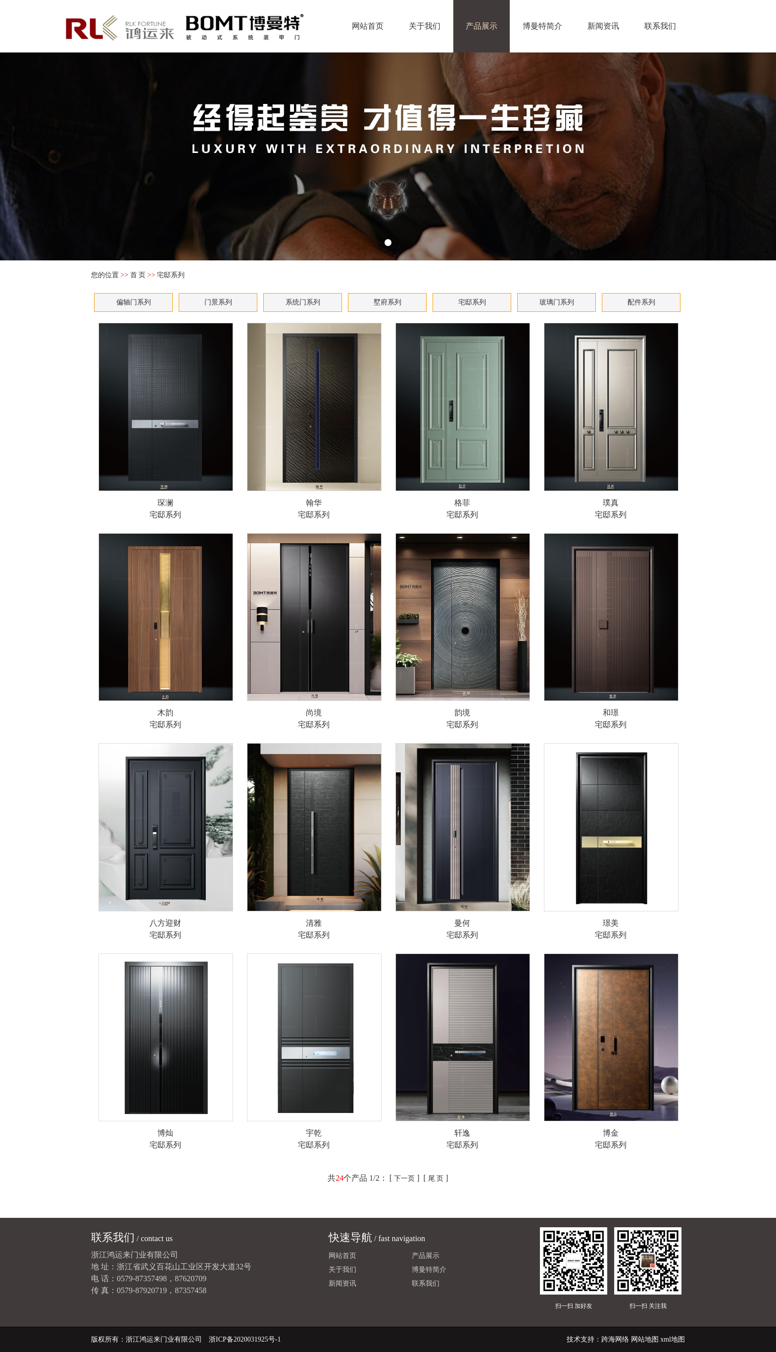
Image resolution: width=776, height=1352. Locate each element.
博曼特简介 (542, 26)
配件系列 (641, 302)
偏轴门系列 (133, 302)
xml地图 (672, 1339)
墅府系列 (387, 302)
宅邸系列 (472, 302)
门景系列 (218, 302)
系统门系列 (303, 302)
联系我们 (660, 26)
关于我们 (424, 26)
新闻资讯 (603, 26)
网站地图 (645, 1339)
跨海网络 (615, 1339)
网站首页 (368, 26)
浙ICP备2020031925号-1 (245, 1339)
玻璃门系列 (556, 302)
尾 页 (436, 1178)
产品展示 (481, 26)
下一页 (404, 1178)
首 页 (138, 275)
